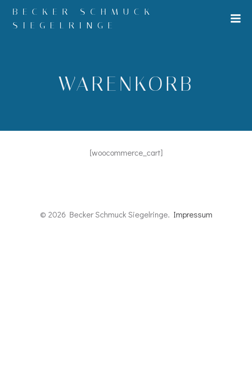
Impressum (192, 214)
